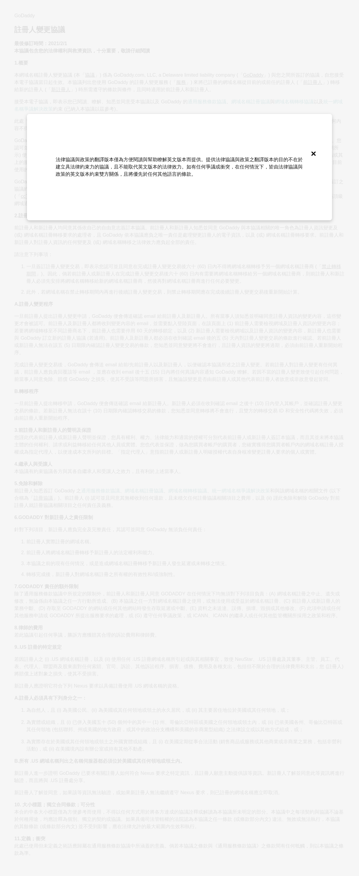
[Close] (313, 153)
